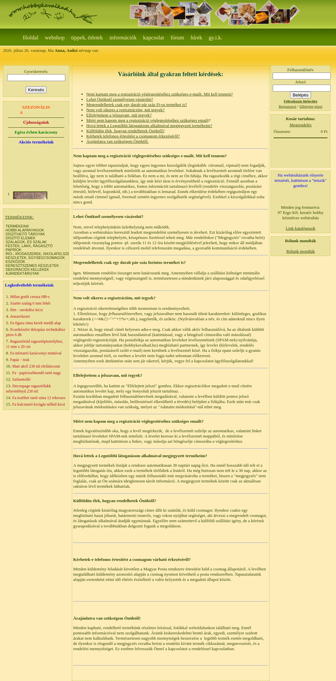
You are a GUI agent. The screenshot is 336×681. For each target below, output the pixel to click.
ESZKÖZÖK (15, 262)
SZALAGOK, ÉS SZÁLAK (26, 242)
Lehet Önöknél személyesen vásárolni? (119, 99)
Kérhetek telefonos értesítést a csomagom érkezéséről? (133, 136)
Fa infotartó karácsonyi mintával (35, 353)
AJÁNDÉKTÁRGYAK (22, 273)
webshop (55, 37)
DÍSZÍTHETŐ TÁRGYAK (25, 234)
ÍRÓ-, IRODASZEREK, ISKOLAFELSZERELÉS (44, 254)
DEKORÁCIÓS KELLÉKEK (27, 269)
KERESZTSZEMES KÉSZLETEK (32, 265)
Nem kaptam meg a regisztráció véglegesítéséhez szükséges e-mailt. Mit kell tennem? (159, 94)
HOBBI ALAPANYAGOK (25, 230)
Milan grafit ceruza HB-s (30, 296)
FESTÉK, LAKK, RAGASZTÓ (29, 246)
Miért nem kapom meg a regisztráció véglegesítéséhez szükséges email (147, 120)
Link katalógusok (301, 228)
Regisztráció (287, 106)
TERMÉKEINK (17, 226)
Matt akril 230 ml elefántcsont (36, 366)
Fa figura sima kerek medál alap (35, 323)
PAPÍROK (13, 250)
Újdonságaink (36, 122)
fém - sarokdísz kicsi (26, 310)
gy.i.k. (215, 37)
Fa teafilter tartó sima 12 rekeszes (39, 397)
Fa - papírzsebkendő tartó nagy (36, 373)
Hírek (196, 37)
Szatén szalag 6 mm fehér (30, 303)
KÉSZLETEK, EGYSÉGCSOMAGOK (35, 258)
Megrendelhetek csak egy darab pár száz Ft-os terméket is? (136, 104)
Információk (123, 37)
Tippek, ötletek (87, 37)
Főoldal (30, 37)
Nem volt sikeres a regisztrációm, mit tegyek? (125, 109)
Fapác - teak (20, 359)
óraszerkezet (20, 316)
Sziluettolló (21, 379)
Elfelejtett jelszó (311, 106)
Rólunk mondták (300, 251)
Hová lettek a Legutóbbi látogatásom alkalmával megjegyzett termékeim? (149, 125)
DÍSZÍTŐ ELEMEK (20, 238)
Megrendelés (300, 124)
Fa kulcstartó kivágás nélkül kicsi (38, 404)
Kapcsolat (153, 37)
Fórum (177, 37)
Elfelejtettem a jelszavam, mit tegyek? (119, 115)
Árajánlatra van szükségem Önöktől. (117, 141)
